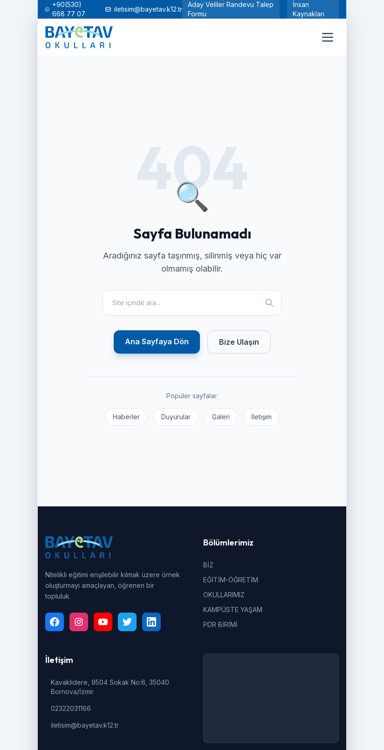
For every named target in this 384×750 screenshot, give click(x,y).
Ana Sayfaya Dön (157, 341)
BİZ (208, 565)
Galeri (221, 417)
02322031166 (71, 708)
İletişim (261, 417)
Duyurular (176, 417)
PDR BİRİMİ (220, 624)
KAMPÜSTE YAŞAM (232, 610)
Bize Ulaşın (239, 342)
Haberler (126, 417)
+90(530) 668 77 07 (65, 9)
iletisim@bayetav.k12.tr (143, 9)
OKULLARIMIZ (224, 595)
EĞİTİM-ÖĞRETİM (230, 580)
